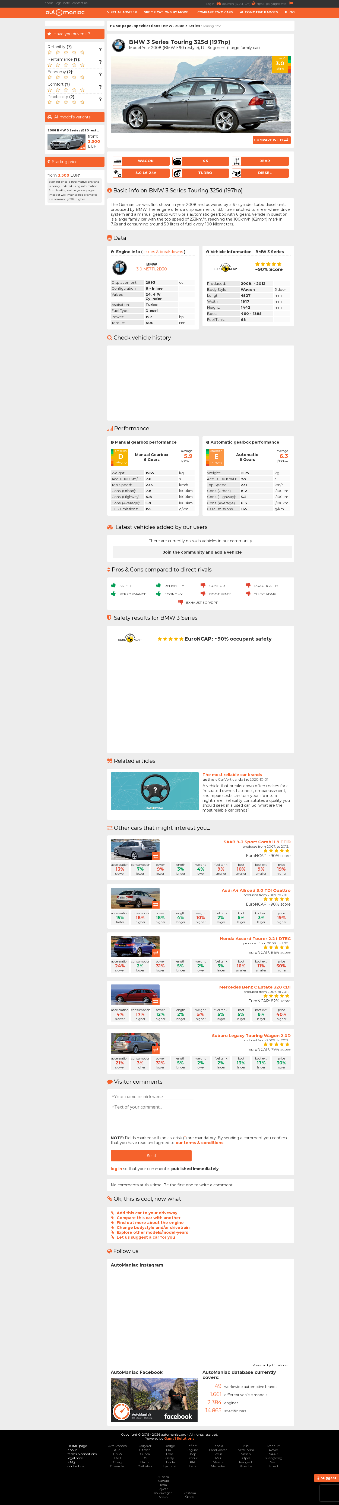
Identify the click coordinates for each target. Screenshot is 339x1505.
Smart (273, 1466)
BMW (167, 26)
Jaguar (192, 1450)
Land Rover (218, 1450)
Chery (117, 1462)
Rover (273, 1450)
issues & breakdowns (163, 251)
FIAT (169, 1450)
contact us (79, 3)
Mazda (218, 1462)
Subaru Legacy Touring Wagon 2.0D (251, 1035)
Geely (169, 1458)
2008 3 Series (187, 26)
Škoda (190, 1497)
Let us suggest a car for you (146, 1237)
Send (151, 1156)
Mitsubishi (246, 1450)
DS (144, 1458)
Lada (193, 1466)
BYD (117, 1458)
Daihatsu (145, 1466)
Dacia (144, 1462)
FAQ (71, 1462)
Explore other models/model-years (152, 1232)
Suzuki (163, 1481)
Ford (169, 1454)
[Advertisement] (318, 102)
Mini (245, 1446)
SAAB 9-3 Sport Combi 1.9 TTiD (257, 841)
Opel (246, 1458)
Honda (169, 1462)
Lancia (218, 1446)
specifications (147, 26)
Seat (273, 1462)
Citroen (145, 1450)
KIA (192, 1462)
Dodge (169, 1446)
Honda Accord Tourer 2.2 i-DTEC (255, 938)
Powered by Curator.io (270, 1364)
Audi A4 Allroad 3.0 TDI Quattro (256, 890)
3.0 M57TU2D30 (152, 269)
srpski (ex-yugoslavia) (275, 3)
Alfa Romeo (117, 1446)
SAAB (273, 1454)
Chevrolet (117, 1466)
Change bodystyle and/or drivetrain (153, 1227)
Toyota (163, 1489)
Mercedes (218, 1466)
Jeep (192, 1454)
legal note (63, 3)
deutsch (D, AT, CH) (239, 3)
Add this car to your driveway (147, 1212)
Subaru (163, 1477)
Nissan (246, 1454)
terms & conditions (82, 1454)
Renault (273, 1446)
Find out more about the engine (150, 1222)
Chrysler (144, 1446)
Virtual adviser (122, 12)
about (49, 3)
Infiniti (193, 1446)
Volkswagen (163, 1493)
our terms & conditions (199, 1142)
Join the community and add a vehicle (202, 552)
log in (116, 1168)
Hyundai (169, 1466)
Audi (117, 1450)
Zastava (189, 1493)
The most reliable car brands (232, 774)
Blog (289, 12)
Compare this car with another (148, 1217)
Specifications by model (167, 12)
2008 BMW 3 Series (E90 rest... (73, 130)
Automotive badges (259, 12)
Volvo (163, 1497)
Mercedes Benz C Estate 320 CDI (255, 987)
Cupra (145, 1454)
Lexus (218, 1454)
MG (218, 1458)
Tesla (163, 1485)
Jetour (193, 1458)
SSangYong (273, 1458)
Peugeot (245, 1462)
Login (214, 3)
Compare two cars (215, 12)
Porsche (246, 1466)
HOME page (120, 26)
